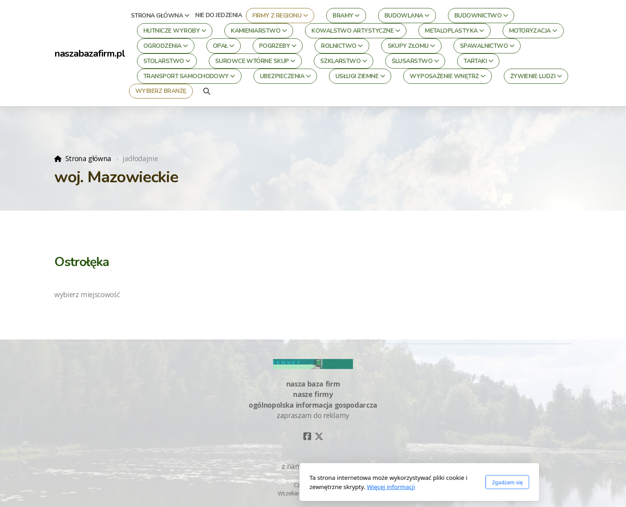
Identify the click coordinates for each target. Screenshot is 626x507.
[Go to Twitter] (319, 436)
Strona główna (88, 158)
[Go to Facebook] (307, 436)
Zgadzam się (401, 482)
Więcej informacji (285, 487)
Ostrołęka (81, 261)
